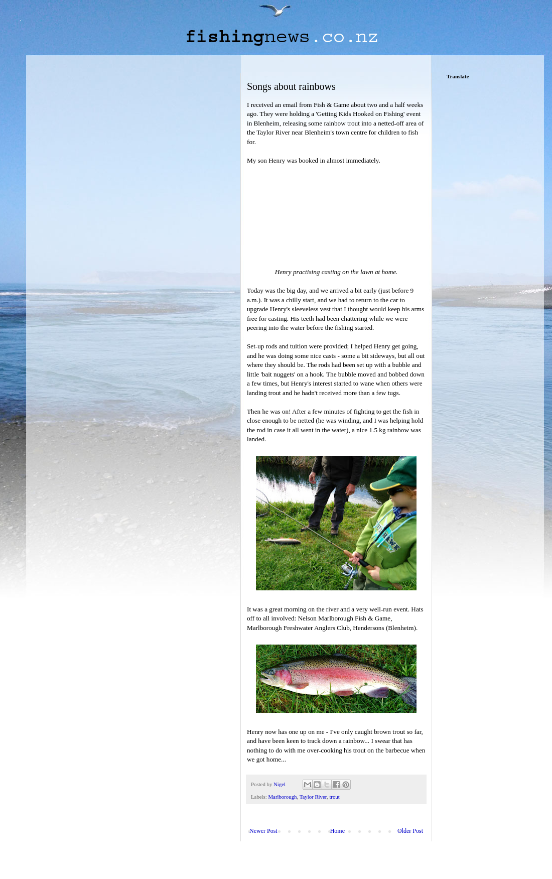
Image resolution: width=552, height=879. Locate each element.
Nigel (280, 784)
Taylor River (313, 797)
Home (337, 830)
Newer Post (263, 830)
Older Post (410, 830)
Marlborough (282, 797)
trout (334, 797)
